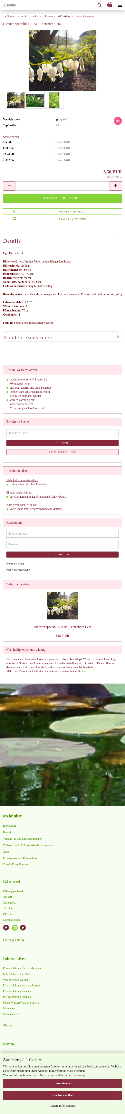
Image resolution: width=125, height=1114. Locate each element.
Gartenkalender (12, 1014)
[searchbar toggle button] (99, 5)
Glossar (7, 1025)
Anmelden (62, 554)
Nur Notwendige (62, 1095)
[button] (9, 186)
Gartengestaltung (14, 940)
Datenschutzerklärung (71, 1075)
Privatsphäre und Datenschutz (20, 858)
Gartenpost (9, 902)
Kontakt (7, 832)
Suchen (62, 443)
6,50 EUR (62, 635)
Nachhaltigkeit (11, 919)
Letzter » (50, 16)
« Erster (9, 16)
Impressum (9, 825)
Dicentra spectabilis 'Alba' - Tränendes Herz (62, 627)
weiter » (36, 16)
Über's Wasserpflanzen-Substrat (21, 1002)
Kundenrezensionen (27, 337)
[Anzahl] (62, 186)
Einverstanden (62, 1083)
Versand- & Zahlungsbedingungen (22, 838)
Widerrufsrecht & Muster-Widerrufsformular (28, 845)
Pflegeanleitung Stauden (17, 996)
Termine (7, 908)
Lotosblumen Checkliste (17, 974)
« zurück (23, 16)
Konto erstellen (15, 563)
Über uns (8, 914)
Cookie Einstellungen (15, 864)
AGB (6, 851)
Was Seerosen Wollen (15, 979)
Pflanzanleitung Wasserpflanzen (21, 985)
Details (12, 241)
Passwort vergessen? (18, 569)
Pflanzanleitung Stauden (17, 991)
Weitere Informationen (63, 1105)
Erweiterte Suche (62, 452)
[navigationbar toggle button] (120, 5)
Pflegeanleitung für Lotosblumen (22, 968)
